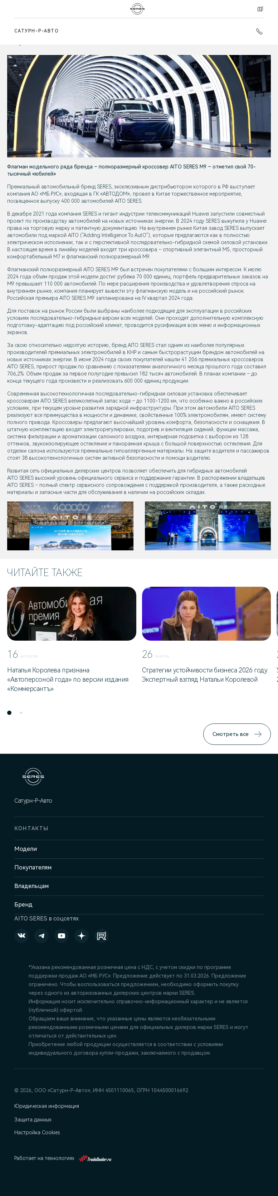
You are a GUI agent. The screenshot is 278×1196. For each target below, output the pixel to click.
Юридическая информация (47, 1106)
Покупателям (33, 867)
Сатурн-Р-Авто (36, 31)
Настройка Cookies (37, 1132)
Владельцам (31, 886)
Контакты (260, 8)
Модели (25, 849)
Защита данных (33, 1119)
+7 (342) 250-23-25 (259, 31)
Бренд (23, 904)
